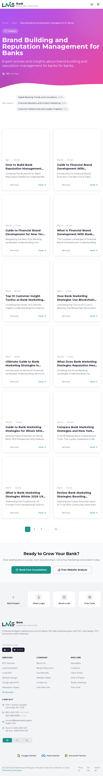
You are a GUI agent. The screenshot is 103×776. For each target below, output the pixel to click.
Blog (14, 23)
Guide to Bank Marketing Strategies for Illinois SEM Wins (23, 434)
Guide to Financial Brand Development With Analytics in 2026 (74, 172)
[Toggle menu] (98, 4)
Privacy (80, 769)
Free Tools (75, 687)
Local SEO (7, 673)
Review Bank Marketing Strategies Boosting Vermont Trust (74, 500)
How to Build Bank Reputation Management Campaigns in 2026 (23, 172)
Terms (88, 769)
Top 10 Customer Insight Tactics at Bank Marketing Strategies (24, 303)
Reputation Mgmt (10, 687)
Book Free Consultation (31, 570)
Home (5, 23)
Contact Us (41, 682)
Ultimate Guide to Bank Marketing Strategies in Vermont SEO (22, 368)
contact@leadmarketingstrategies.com (18, 721)
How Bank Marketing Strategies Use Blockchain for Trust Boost (75, 303)
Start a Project (77, 678)
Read (42, 188)
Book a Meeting (78, 682)
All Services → (9, 692)
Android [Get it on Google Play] (18, 650)
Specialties (76, 663)
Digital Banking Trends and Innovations (40, 97)
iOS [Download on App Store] (7, 650)
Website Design (9, 678)
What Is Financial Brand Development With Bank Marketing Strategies (74, 237)
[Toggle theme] (91, 4)
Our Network (42, 673)
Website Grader (43, 678)
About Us (40, 663)
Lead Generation (10, 668)
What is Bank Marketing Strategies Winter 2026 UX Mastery (24, 500)
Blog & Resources (44, 668)
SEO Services (8, 663)
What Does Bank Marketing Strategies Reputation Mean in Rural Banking (77, 368)
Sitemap (97, 769)
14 (56, 529)
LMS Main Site (43, 687)
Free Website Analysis (72, 570)
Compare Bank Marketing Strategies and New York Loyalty (75, 434)
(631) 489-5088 (15, 715)
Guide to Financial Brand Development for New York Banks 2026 (24, 237)
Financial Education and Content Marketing (42, 103)
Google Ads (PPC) (10, 682)
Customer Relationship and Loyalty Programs (42, 109)
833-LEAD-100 (17, 712)
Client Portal (76, 673)
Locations (75, 668)
